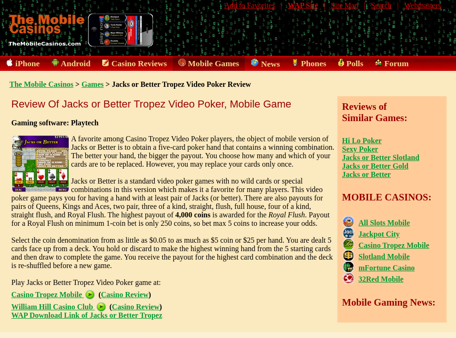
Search (381, 5)
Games (92, 84)
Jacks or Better (366, 174)
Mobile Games (213, 63)
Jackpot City (379, 234)
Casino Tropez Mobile (53, 295)
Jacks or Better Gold (375, 166)
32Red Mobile (381, 279)
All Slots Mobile (384, 223)
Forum (396, 63)
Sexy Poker (360, 149)
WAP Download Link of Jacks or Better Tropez (86, 315)
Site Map (344, 5)
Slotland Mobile (384, 257)
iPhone (28, 63)
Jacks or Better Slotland (380, 157)
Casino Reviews (139, 63)
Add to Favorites (249, 5)
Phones (314, 63)
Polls (354, 63)
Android (75, 63)
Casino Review (125, 295)
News (270, 64)
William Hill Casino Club (58, 307)
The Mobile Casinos (41, 84)
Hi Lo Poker (362, 141)
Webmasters (422, 5)
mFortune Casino (387, 268)
